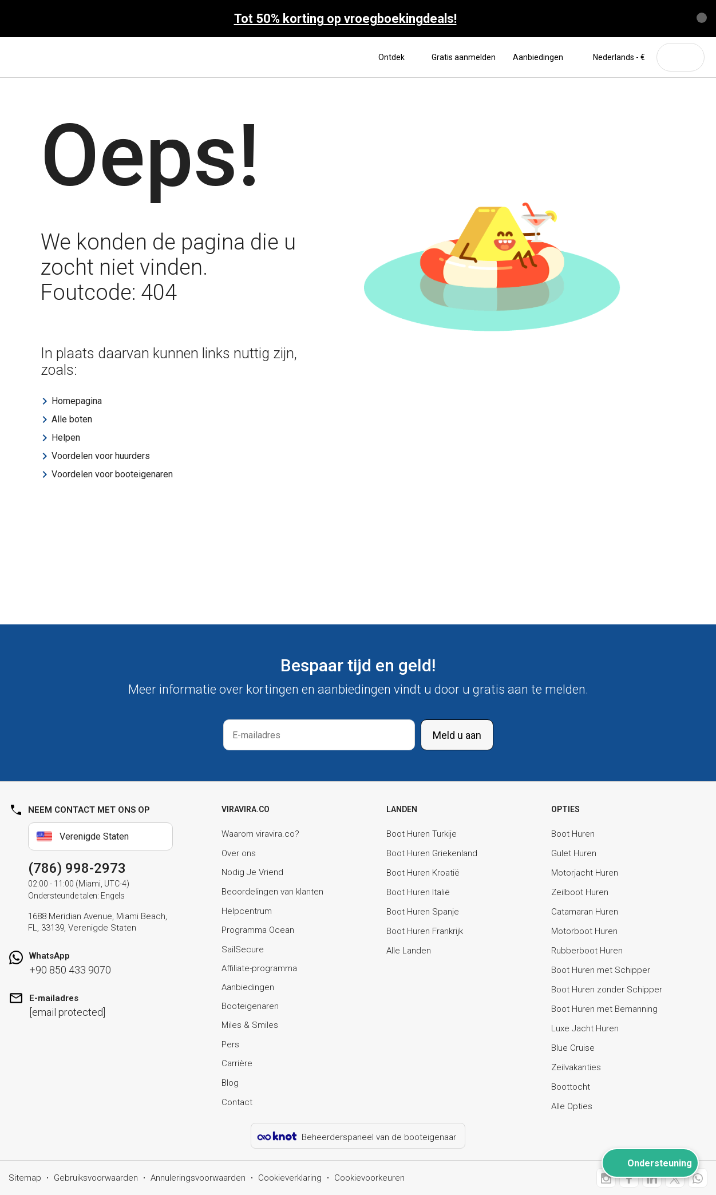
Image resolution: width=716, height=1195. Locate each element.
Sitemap (25, 1178)
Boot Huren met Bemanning (604, 1009)
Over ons (238, 853)
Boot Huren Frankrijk (424, 931)
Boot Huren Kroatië (423, 873)
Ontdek (396, 57)
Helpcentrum (246, 911)
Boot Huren (573, 834)
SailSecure (242, 949)
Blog (230, 1083)
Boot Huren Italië (418, 892)
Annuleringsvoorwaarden (198, 1178)
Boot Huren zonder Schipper (606, 989)
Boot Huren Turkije (421, 834)
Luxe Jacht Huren (585, 1028)
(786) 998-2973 (77, 868)
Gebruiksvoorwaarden (96, 1178)
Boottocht (570, 1087)
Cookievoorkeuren (369, 1178)
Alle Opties (571, 1106)
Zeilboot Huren (579, 892)
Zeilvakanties (576, 1067)
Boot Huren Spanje (422, 912)
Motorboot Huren (584, 931)
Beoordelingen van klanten (272, 892)
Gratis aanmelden (464, 57)
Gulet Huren (573, 853)
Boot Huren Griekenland (431, 853)
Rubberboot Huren (587, 950)
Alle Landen (408, 950)
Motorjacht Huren (584, 873)
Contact (236, 1102)
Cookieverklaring (290, 1178)
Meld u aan (457, 735)
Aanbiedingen (538, 57)
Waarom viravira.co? (260, 834)
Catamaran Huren (584, 912)
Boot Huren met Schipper (600, 970)
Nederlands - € (612, 57)
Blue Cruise (573, 1048)
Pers (230, 1044)
